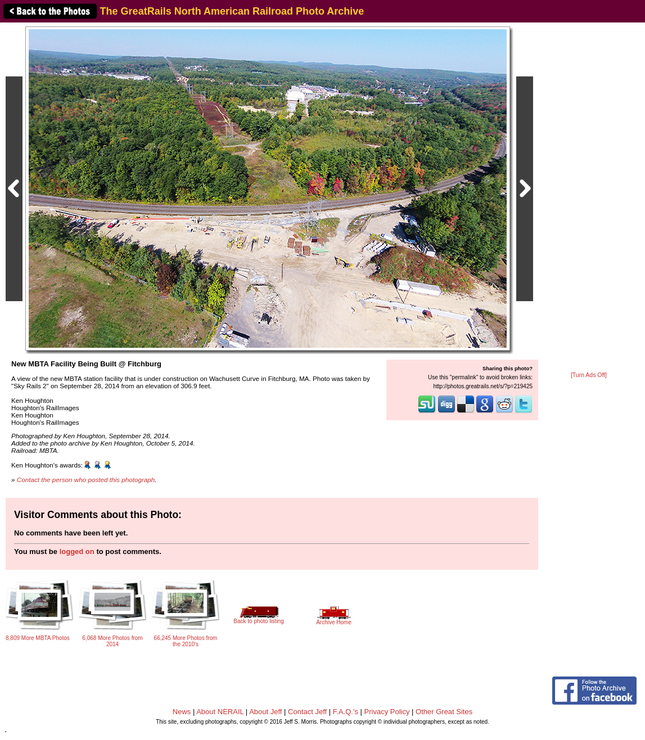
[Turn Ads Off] (589, 375)
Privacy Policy (387, 711)
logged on (77, 551)
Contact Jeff (307, 711)
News (182, 711)
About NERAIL (219, 711)
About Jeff (265, 711)
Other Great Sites (444, 711)
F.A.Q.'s (345, 711)
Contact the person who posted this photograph (86, 479)
